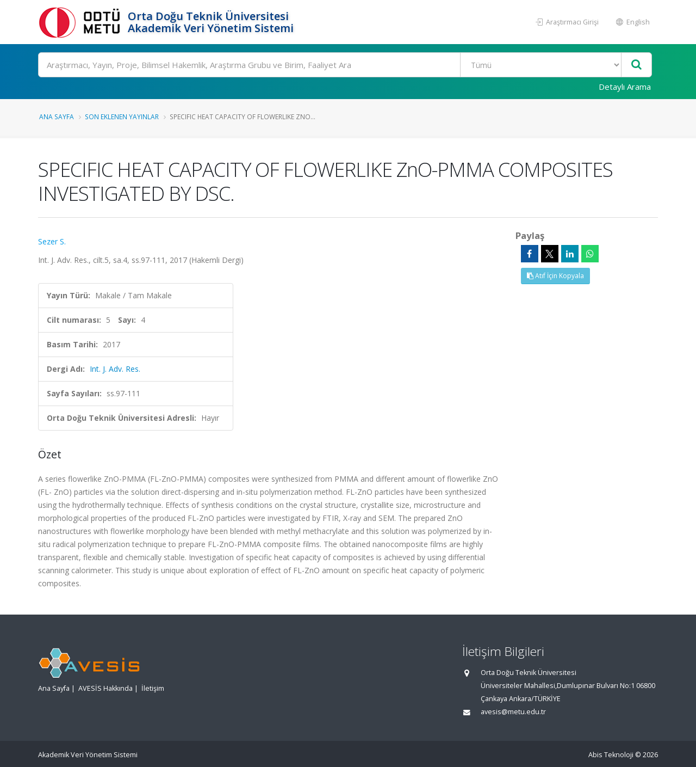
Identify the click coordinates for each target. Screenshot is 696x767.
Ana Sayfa (56, 116)
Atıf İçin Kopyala (555, 275)
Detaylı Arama (625, 86)
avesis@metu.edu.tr (513, 711)
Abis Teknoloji (610, 754)
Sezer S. (52, 241)
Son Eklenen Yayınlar (122, 116)
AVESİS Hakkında (105, 688)
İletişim (152, 688)
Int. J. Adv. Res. (115, 369)
